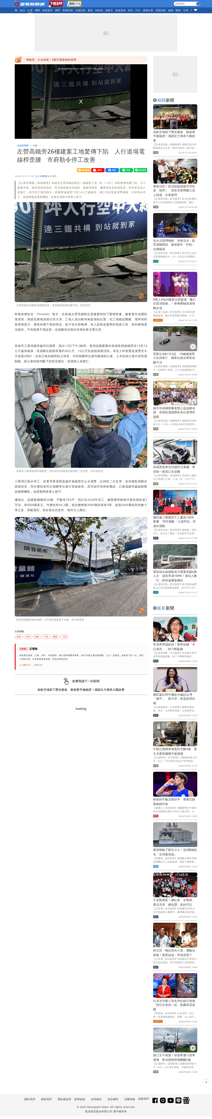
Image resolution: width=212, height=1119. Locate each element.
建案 (55, 636)
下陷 (46, 636)
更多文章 (38, 665)
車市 (130, 10)
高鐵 (37, 636)
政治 (22, 10)
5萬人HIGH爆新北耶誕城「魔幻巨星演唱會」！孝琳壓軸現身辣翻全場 (174, 303)
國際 (37, 10)
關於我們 (29, 1099)
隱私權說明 (63, 1099)
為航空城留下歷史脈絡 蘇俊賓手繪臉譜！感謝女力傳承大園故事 (174, 136)
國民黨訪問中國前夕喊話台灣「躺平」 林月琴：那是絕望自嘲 (174, 699)
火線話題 (80, 10)
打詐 (138, 10)
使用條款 (96, 1099)
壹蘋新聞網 (22, 145)
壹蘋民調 (68, 10)
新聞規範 (79, 1099)
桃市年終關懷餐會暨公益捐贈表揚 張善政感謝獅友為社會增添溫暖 (174, 412)
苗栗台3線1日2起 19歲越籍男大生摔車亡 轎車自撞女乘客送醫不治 (174, 358)
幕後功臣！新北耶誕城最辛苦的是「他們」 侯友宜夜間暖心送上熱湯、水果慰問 (174, 190)
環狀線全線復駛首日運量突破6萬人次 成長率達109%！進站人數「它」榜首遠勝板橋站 (175, 576)
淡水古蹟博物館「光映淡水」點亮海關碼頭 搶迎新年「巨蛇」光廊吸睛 (174, 245)
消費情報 (129, 1099)
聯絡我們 (46, 1099)
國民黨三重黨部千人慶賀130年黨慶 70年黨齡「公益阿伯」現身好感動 (174, 521)
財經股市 (47, 10)
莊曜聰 (43, 176)
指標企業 (148, 10)
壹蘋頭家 (161, 10)
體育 (57, 10)
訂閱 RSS (25, 665)
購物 (178, 10)
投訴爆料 (113, 1099)
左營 (28, 636)
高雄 (19, 636)
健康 (170, 10)
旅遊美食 (120, 10)
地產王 (109, 10)
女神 (185, 10)
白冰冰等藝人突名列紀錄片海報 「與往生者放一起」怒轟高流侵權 (175, 1005)
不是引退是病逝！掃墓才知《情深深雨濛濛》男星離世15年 (60, 60)
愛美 (90, 10)
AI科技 (99, 10)
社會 (30, 10)
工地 (64, 636)
